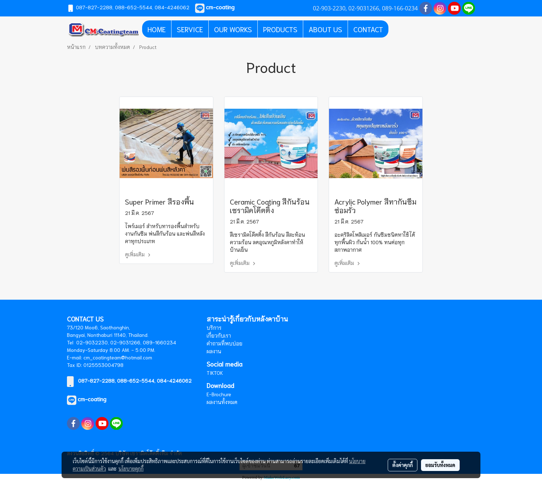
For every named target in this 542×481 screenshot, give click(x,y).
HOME (156, 29)
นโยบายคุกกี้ (131, 468)
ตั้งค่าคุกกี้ (402, 465)
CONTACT (368, 29)
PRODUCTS (280, 29)
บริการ (214, 327)
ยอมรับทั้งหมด (440, 465)
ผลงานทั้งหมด (222, 402)
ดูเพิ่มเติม (139, 254)
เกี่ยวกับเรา (219, 335)
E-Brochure (219, 394)
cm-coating (92, 398)
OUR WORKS (233, 29)
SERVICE (190, 29)
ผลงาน (214, 351)
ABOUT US (325, 29)
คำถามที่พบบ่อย (224, 343)
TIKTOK (215, 372)
